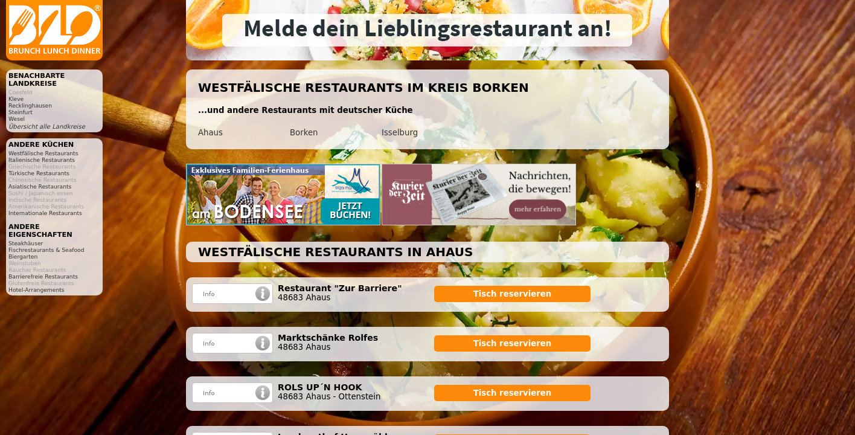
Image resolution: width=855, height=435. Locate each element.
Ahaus (210, 132)
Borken (304, 132)
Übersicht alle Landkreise (46, 126)
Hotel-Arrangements (36, 289)
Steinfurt (20, 112)
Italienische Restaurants (41, 159)
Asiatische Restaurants (39, 186)
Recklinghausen (30, 105)
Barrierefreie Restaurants (43, 276)
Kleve (16, 98)
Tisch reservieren (512, 293)
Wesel (16, 118)
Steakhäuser (25, 243)
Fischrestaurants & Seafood (46, 249)
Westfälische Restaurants (43, 153)
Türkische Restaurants (38, 173)
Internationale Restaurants (45, 213)
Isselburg (400, 132)
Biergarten (22, 256)
